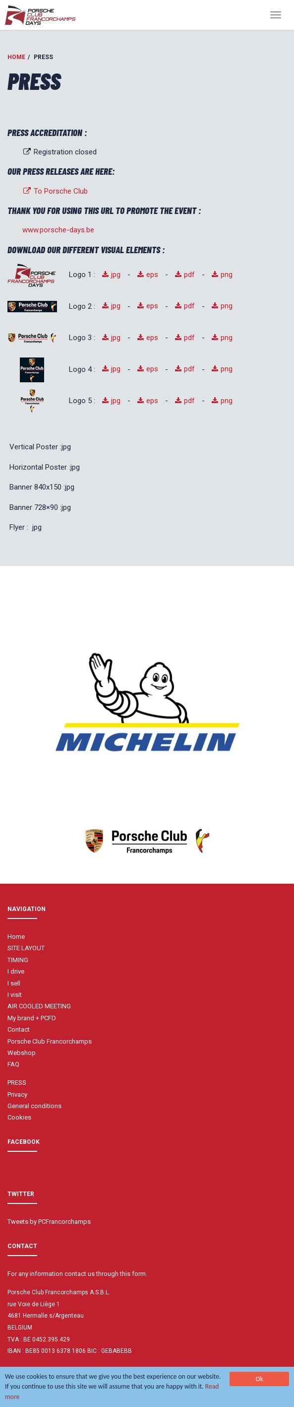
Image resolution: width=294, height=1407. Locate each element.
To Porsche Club (55, 191)
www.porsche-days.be (58, 229)
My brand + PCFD (31, 1018)
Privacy (17, 1094)
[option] (147, 702)
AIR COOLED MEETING (39, 1006)
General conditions (34, 1106)
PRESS (16, 1082)
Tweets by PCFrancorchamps (49, 1221)
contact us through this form (105, 1273)
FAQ (13, 1064)
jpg (115, 274)
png (227, 274)
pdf (189, 274)
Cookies (19, 1117)
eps (152, 274)
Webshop (21, 1052)
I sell (13, 983)
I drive (15, 971)
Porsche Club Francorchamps (49, 1041)
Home (16, 57)
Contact (18, 1029)
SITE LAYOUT (26, 948)
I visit (14, 994)
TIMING (17, 960)
